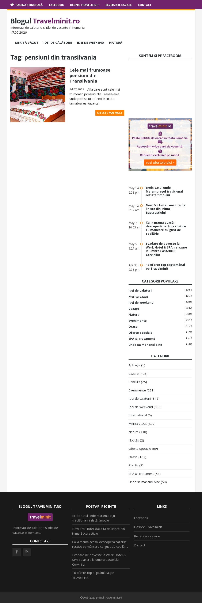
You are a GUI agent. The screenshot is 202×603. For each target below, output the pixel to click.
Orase (133, 327)
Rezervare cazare (119, 5)
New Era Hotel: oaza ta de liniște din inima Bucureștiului (165, 209)
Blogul (45, 20)
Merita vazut (138, 297)
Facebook (56, 5)
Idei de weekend (90, 42)
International (138, 415)
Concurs (134, 382)
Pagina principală (29, 5)
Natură (115, 42)
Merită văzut (26, 42)
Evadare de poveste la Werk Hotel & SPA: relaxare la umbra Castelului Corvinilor (166, 249)
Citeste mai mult (110, 113)
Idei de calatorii (140, 290)
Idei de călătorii (57, 42)
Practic (133, 465)
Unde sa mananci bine (145, 345)
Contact (145, 5)
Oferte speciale (140, 333)
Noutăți (134, 440)
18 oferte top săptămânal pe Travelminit (165, 266)
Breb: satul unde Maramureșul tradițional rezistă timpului (164, 191)
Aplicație (134, 365)
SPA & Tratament (142, 339)
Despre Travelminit (84, 5)
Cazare (134, 309)
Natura (134, 314)
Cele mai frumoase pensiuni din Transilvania (89, 75)
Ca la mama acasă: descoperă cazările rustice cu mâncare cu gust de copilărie (166, 228)
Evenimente (138, 321)
